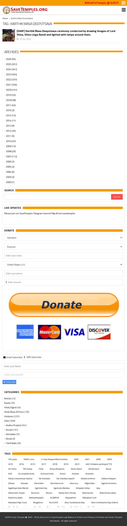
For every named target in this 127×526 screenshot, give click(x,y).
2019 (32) (11, 95)
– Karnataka (10, 434)
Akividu (49, 492)
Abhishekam (93, 468)
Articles (8, 398)
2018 (55, 464)
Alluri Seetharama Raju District (104, 502)
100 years (12, 459)
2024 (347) (11, 69)
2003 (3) (10, 177)
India (6, 420)
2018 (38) (11, 100)
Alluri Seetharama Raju (75, 502)
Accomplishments (26, 473)
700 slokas (27, 468)
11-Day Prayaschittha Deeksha (54, 459)
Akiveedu (35, 492)
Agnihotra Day (41, 488)
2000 (76, 459)
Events (7, 403)
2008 (98, 459)
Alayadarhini (70, 497)
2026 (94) (11, 59)
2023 (77, 464)
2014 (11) (11, 120)
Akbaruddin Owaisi (16, 492)
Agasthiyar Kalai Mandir (18, 488)
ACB (10, 473)
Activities (89, 473)
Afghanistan (90, 483)
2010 (10, 464)
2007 (87, 459)
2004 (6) (10, 172)
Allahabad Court (89, 497)
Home (5, 18)
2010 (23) (11, 141)
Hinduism (9, 416)
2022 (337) (11, 79)
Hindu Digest (10, 407)
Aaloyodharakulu (57, 468)
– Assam (8, 429)
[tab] (12, 357)
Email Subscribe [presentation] (12, 357)
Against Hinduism (109, 483)
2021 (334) (11, 84)
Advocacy (74, 483)
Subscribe (9, 382)
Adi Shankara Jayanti (65, 478)
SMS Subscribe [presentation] (32, 357)
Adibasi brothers (88, 478)
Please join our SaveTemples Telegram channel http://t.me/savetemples (39, 213)
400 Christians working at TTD (99, 464)
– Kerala (8, 438)
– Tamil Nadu (10, 443)
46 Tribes (12, 468)
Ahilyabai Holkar (83, 488)
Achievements (47, 473)
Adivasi (11, 483)
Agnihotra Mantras (61, 488)
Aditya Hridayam (109, 478)
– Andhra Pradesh (13, 425)
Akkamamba (87, 492)
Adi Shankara (44, 478)
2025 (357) (11, 64)
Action (62, 473)
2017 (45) (11, 105)
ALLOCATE (53, 502)
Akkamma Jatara (15, 497)
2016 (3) (10, 110)
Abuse (108, 468)
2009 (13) (11, 146)
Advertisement (56, 483)
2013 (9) (10, 125)
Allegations (38, 502)
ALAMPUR (54, 497)
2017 (44, 464)
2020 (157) (11, 89)
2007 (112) (11, 156)
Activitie (75, 473)
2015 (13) (11, 115)
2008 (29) (11, 151)
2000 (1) (10, 182)
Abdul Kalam (76, 468)
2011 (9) (10, 136)
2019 (66, 464)
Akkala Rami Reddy (67, 492)
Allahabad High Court (17, 502)
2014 (21, 464)
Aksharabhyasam (36, 497)
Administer (39, 483)
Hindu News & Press (14, 412)
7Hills (41, 468)
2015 (32, 464)
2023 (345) (11, 74)
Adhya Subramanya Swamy (20, 478)
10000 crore (28, 459)
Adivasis (24, 483)
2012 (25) (11, 130)
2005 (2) (10, 166)
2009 (109, 459)
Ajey (98, 488)
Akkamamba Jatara (108, 492)
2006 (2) (10, 161)
